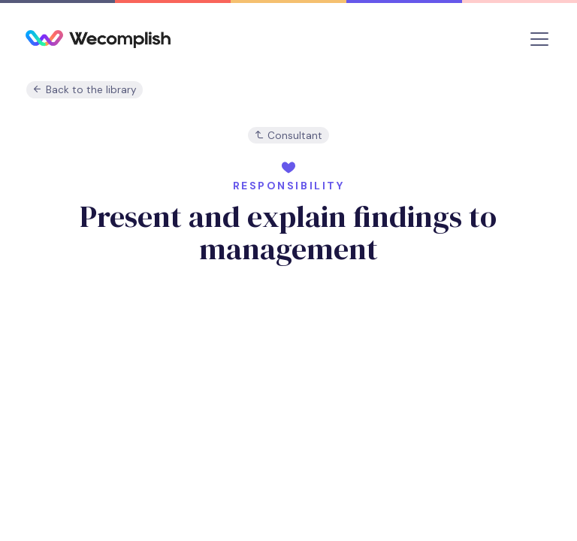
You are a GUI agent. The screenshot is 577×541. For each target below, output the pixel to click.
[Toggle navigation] (539, 39)
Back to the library (84, 89)
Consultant (288, 135)
